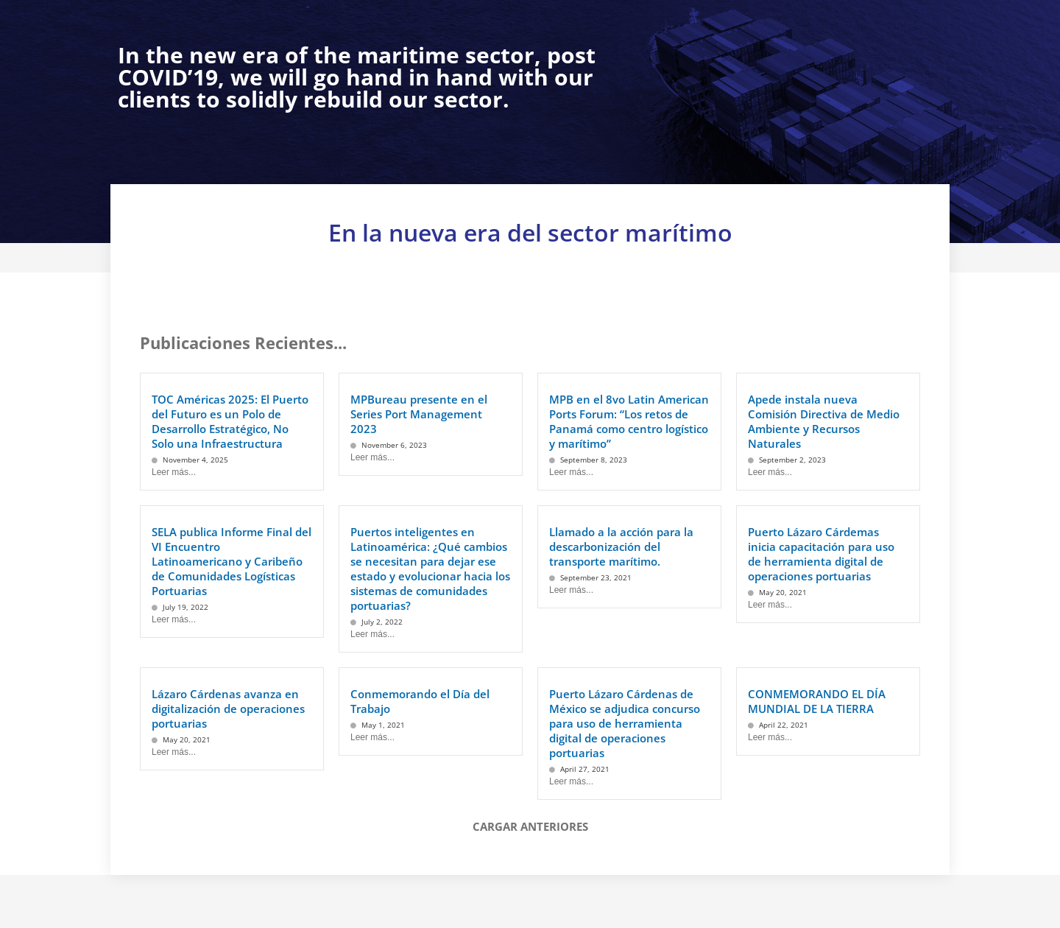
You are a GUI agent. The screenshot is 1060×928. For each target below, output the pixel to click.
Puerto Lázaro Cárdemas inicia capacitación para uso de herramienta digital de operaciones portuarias (821, 553)
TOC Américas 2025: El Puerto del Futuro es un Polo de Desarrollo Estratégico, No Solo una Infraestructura (230, 421)
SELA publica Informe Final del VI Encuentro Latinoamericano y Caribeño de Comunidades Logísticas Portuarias (231, 561)
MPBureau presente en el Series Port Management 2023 (418, 414)
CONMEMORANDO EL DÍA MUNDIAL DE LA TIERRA (817, 701)
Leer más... (174, 472)
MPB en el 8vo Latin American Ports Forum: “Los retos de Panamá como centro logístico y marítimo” (629, 421)
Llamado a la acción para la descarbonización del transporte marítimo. (621, 546)
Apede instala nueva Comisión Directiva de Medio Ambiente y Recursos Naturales (824, 421)
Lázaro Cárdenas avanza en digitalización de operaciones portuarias (228, 708)
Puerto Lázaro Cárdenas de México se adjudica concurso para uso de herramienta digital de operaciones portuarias (624, 723)
